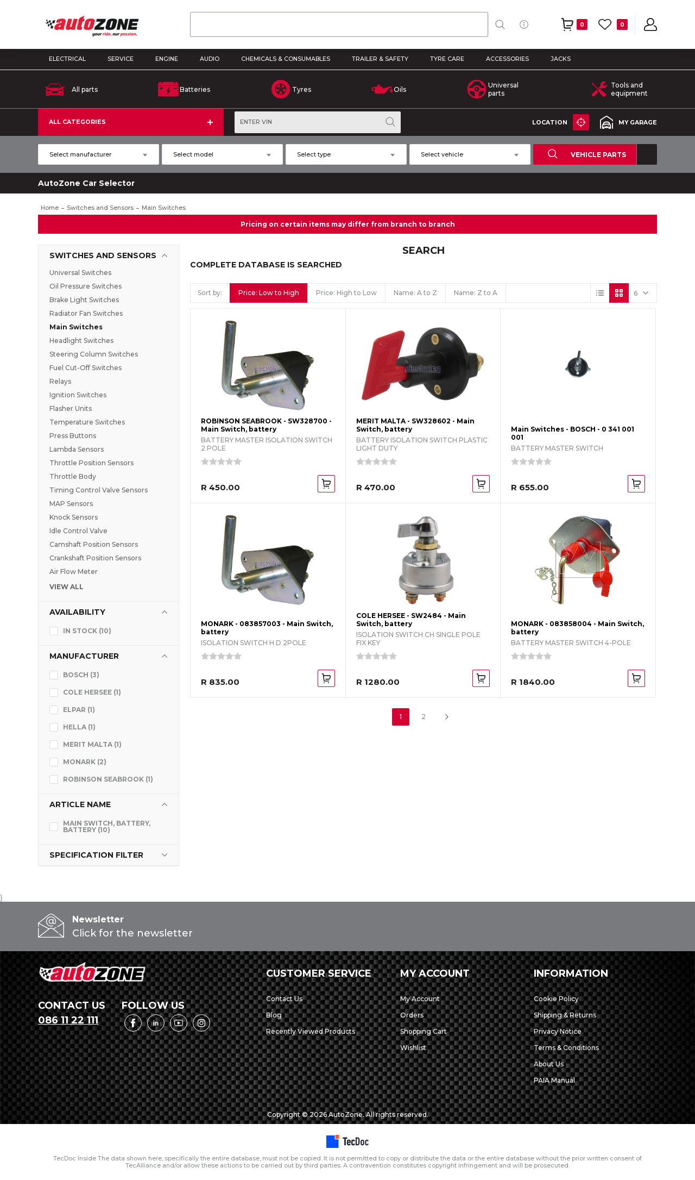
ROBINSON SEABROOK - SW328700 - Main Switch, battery (266, 425)
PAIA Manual (554, 1080)
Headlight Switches (81, 340)
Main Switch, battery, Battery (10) (106, 826)
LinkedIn (155, 1023)
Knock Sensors (73, 517)
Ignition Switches (77, 395)
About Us (549, 1064)
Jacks (561, 59)
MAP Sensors (71, 504)
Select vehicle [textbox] (442, 154)
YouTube (178, 1023)
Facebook (133, 1023)
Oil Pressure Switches (85, 286)
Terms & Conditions (566, 1048)
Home (50, 207)
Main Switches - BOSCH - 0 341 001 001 (572, 433)
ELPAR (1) (79, 709)
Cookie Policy (556, 999)
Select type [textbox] (314, 154)
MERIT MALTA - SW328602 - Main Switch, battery (415, 425)
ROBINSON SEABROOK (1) (108, 779)
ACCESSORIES (507, 59)
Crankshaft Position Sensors (95, 558)
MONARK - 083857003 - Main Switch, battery (267, 628)
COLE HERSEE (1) (92, 692)
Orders (412, 1015)
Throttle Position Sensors (91, 463)
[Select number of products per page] (642, 293)
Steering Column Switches (93, 354)
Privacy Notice (558, 1031)
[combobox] (339, 24)
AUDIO (209, 59)
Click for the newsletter (132, 933)
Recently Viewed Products (310, 1031)
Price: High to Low (346, 293)
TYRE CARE (447, 59)
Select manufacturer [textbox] (80, 154)
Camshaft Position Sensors (93, 544)
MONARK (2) (84, 762)
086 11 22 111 (68, 1020)
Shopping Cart (423, 1031)
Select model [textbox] (193, 154)
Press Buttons (72, 436)
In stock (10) (87, 631)
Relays (60, 381)
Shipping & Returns (565, 1015)
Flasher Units (70, 408)
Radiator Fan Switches (86, 313)
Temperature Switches (87, 422)
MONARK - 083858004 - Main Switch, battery (577, 628)
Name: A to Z (415, 293)
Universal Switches (80, 273)
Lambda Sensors (76, 449)
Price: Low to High (268, 293)
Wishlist (413, 1048)
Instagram (201, 1023)
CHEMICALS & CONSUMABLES (285, 59)
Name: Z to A (475, 293)
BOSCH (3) (81, 675)
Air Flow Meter (73, 571)
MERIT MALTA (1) (92, 744)
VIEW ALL (66, 587)
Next (446, 717)
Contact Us (284, 999)
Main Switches (76, 327)
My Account (420, 999)
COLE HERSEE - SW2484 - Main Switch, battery (411, 619)
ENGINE (166, 59)
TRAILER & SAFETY (380, 59)
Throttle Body (72, 476)
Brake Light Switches (84, 300)
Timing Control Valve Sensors (98, 490)
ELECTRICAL (67, 59)
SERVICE (121, 59)
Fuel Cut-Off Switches (85, 368)
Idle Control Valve (78, 531)
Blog (274, 1015)
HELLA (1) (79, 727)
